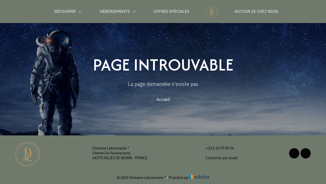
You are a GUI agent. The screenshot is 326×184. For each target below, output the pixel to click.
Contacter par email (218, 158)
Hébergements (118, 11)
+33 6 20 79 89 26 (217, 148)
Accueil (163, 99)
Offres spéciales (171, 11)
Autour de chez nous (256, 11)
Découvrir (68, 11)
